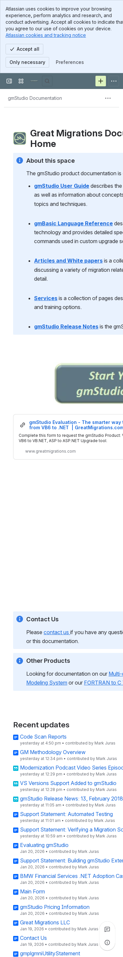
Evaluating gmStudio (44, 845)
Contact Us (33, 938)
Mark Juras (104, 743)
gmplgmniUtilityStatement (50, 953)
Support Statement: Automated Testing (66, 814)
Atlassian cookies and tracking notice (46, 35)
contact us (57, 632)
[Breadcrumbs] (35, 98)
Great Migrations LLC (45, 922)
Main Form (32, 891)
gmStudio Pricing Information (55, 907)
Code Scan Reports (43, 737)
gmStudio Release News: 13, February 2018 (71, 799)
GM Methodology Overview (53, 752)
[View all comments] (107, 929)
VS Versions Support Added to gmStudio (68, 783)
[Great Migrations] (34, 81)
